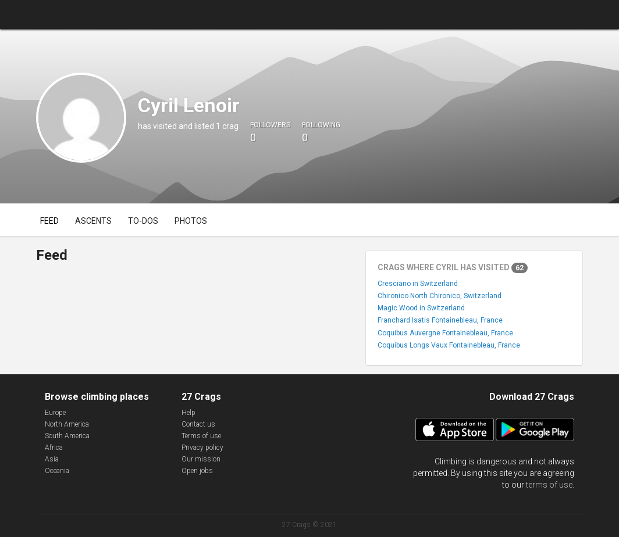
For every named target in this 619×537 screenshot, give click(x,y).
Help (188, 413)
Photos (191, 220)
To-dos (143, 220)
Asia (52, 459)
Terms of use (201, 436)
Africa (54, 447)
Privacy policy (202, 447)
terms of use (549, 484)
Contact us (198, 424)
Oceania (57, 471)
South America (67, 436)
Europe (55, 413)
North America (67, 424)
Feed (49, 220)
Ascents (93, 220)
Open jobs (197, 471)
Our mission (201, 459)
